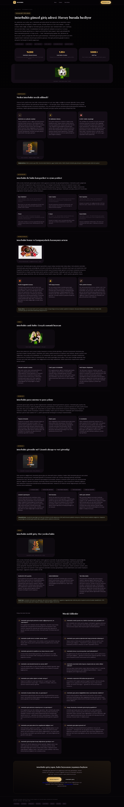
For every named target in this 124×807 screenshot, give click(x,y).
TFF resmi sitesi (68, 784)
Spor (55, 2)
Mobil (64, 803)
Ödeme (52, 803)
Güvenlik (58, 803)
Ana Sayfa (18, 9)
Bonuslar (38, 803)
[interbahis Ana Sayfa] (18, 2)
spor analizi (45, 782)
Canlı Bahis (67, 2)
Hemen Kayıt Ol (54, 779)
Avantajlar (24, 803)
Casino (60, 2)
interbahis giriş (105, 2)
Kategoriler (31, 803)
